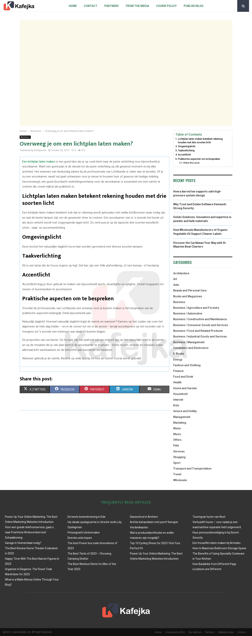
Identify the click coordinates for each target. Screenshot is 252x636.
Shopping (179, 457)
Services (179, 451)
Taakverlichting (186, 150)
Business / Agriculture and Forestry (196, 307)
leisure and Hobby (185, 411)
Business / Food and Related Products (198, 330)
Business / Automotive (187, 313)
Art (175, 279)
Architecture (181, 273)
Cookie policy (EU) (175, 632)
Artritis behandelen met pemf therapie (154, 522)
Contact (90, 5)
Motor (177, 428)
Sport (176, 462)
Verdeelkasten (139, 527)
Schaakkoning (13, 537)
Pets (176, 445)
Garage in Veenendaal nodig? (23, 542)
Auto (176, 284)
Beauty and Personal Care (190, 290)
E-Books (178, 353)
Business (25, 137)
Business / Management (188, 342)
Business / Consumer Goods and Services (200, 325)
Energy (177, 359)
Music (177, 434)
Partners (111, 5)
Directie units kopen (80, 537)
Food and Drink (183, 376)
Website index (225, 632)
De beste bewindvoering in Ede (87, 516)
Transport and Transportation (192, 468)
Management (181, 417)
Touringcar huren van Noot (209, 516)
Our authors (194, 632)
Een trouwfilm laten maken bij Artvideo (217, 542)
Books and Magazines (187, 296)
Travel (177, 474)
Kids (176, 405)
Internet (178, 399)
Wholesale (180, 480)
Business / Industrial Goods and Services (200, 336)
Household (180, 394)
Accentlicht (184, 154)
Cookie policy (166, 5)
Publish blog (193, 5)
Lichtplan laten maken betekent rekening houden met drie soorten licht (200, 140)
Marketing (179, 422)
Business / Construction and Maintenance (200, 319)
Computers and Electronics (190, 347)
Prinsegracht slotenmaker (84, 532)
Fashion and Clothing (187, 365)
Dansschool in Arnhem (144, 516)
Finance (178, 371)
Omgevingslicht (186, 146)
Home (73, 5)
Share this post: (191, 162)
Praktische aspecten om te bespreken (199, 158)
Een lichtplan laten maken (38, 161)
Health (177, 382)
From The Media (137, 5)
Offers (177, 439)
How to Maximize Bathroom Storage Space (219, 548)
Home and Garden (185, 388)
